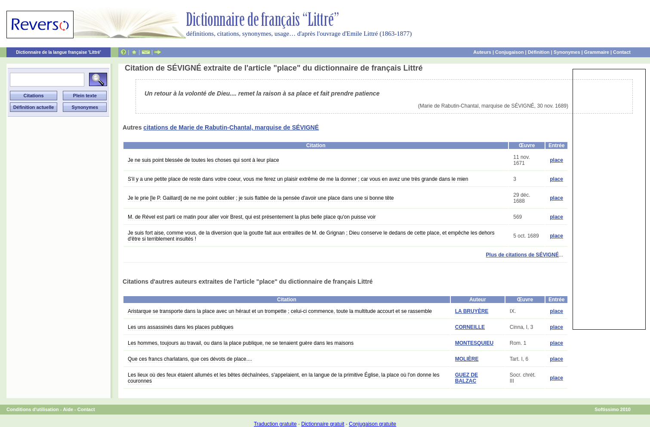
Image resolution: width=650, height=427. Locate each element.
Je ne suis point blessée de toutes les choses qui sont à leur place (203, 160)
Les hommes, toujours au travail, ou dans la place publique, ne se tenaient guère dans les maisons (241, 343)
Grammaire (596, 52)
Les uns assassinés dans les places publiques (180, 327)
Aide (68, 409)
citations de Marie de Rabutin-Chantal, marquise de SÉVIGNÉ (231, 127)
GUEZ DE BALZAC (466, 378)
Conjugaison (509, 52)
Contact (622, 52)
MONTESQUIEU (474, 343)
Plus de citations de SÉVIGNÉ (522, 255)
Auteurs (482, 52)
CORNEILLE (470, 327)
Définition (539, 52)
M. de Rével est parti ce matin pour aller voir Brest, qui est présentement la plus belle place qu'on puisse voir (252, 217)
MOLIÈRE (467, 359)
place (556, 160)
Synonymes (567, 52)
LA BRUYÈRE (472, 311)
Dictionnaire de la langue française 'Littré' (58, 52)
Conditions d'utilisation (32, 409)
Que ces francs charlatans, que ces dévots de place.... (190, 359)
